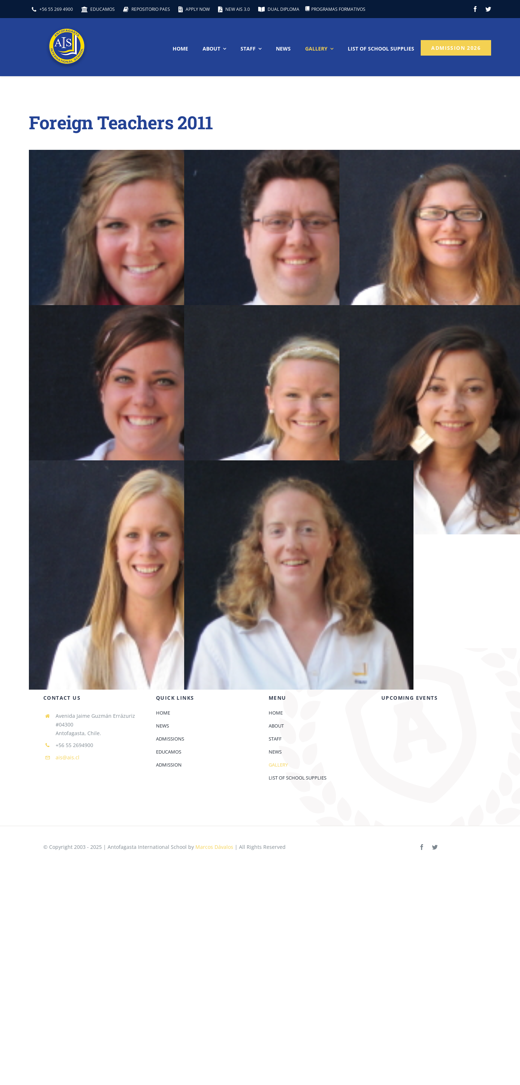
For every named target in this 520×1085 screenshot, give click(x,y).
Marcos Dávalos (214, 846)
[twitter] (488, 9)
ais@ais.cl (67, 757)
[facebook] (475, 9)
